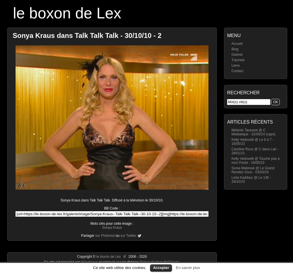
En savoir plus (188, 268)
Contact (237, 71)
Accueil (237, 44)
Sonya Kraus (112, 228)
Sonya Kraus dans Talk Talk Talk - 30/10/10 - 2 (87, 35)
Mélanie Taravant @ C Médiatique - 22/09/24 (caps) (253, 132)
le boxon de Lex (67, 13)
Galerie (237, 55)
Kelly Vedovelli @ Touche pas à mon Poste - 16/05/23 (255, 161)
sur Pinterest (104, 236)
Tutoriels (238, 60)
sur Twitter (128, 236)
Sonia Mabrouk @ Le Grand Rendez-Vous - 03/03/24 (253, 170)
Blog (234, 49)
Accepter (161, 268)
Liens (235, 66)
